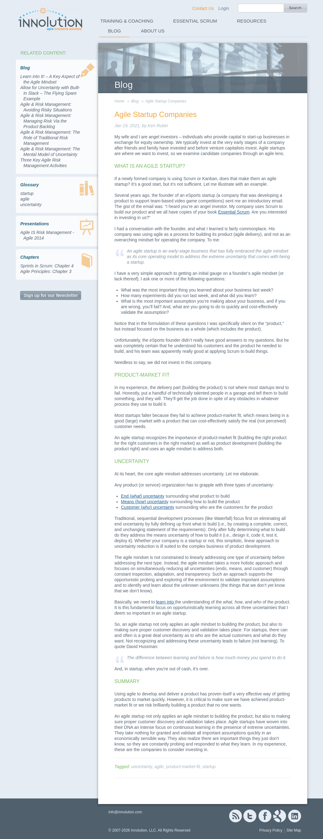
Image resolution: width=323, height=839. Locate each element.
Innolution (51, 19)
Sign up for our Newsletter (51, 295)
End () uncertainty (142, 496)
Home (119, 101)
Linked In (294, 816)
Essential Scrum (195, 21)
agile (24, 199)
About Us (152, 30)
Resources (251, 21)
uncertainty (30, 204)
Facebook (265, 816)
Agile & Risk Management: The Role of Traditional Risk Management (50, 138)
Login (223, 8)
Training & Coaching (126, 21)
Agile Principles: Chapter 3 (45, 271)
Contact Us (203, 8)
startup (26, 193)
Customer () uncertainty (147, 507)
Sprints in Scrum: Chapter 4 (46, 265)
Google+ (279, 816)
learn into (165, 601)
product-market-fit (183, 766)
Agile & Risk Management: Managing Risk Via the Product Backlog (45, 121)
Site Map (293, 830)
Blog (114, 30)
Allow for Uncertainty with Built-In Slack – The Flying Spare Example (50, 93)
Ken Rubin (158, 125)
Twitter (249, 816)
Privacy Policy (270, 830)
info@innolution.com (125, 812)
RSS (235, 816)
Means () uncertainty (144, 501)
